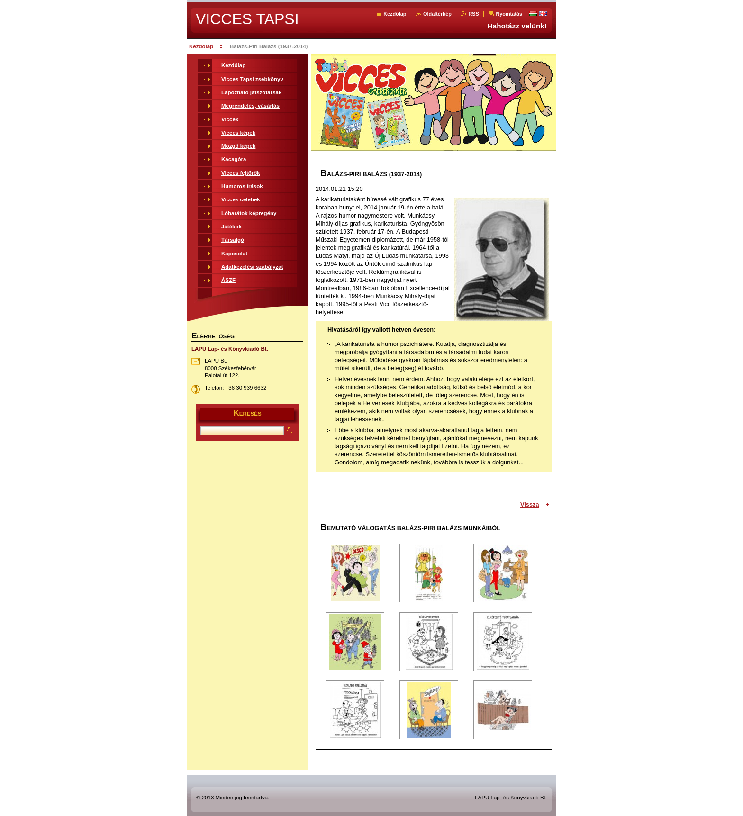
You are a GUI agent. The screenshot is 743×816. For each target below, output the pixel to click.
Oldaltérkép (437, 14)
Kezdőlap (394, 14)
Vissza (529, 504)
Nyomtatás (509, 14)
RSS (473, 14)
